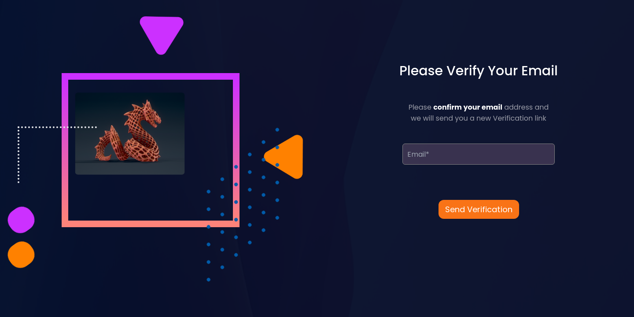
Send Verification (478, 209)
